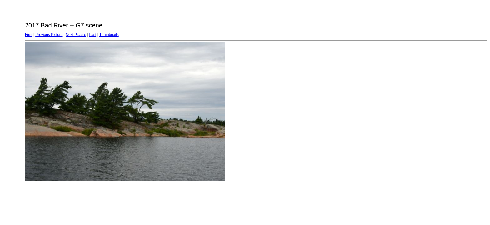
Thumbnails (109, 34)
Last (92, 34)
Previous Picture (48, 34)
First (28, 34)
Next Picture (76, 34)
